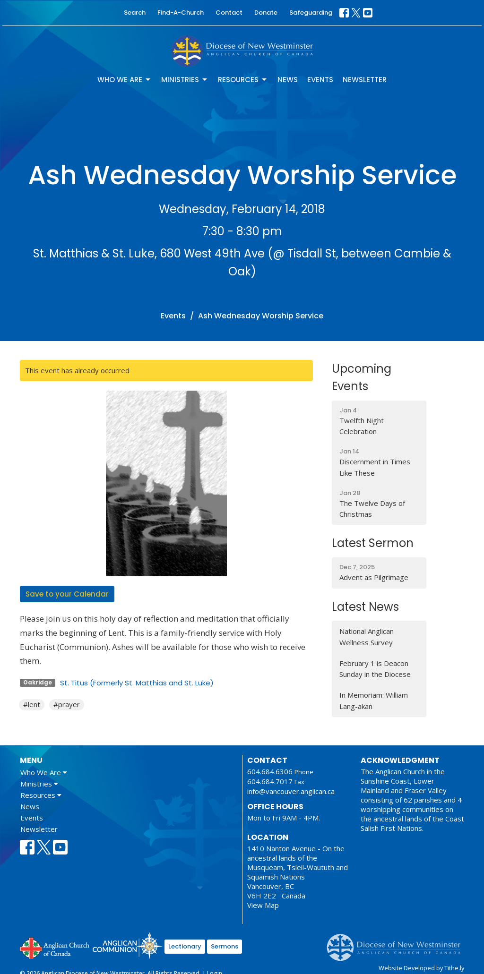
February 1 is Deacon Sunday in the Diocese (375, 668)
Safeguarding (310, 12)
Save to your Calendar (67, 594)
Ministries (184, 80)
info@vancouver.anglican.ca (291, 791)
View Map (263, 905)
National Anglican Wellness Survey (366, 636)
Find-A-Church (180, 12)
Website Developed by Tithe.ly (421, 968)
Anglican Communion (127, 945)
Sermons (224, 946)
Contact (229, 12)
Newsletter (365, 80)
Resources (243, 80)
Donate (265, 12)
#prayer (66, 704)
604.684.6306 (270, 771)
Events (320, 80)
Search (135, 12)
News (287, 80)
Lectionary (184, 946)
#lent (31, 704)
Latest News (365, 607)
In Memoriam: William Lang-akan (373, 700)
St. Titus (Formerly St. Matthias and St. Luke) (137, 683)
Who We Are (124, 80)
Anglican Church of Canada (55, 947)
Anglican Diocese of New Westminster (397, 943)
